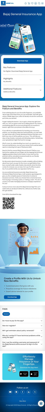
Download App (22, 61)
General (6, 314)
